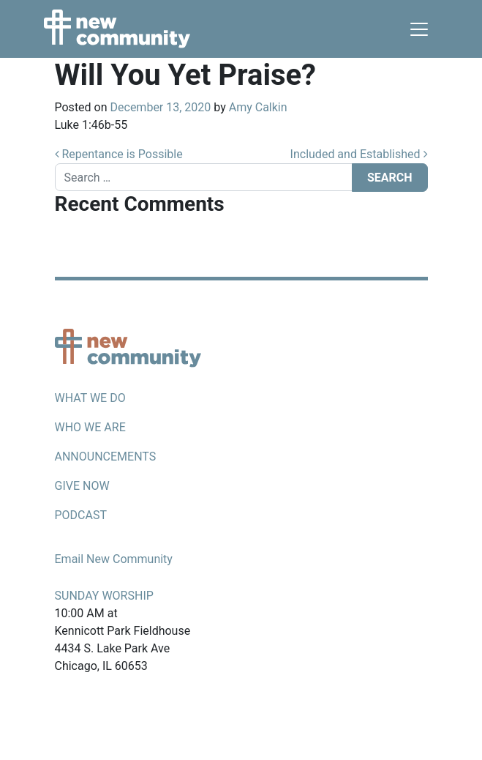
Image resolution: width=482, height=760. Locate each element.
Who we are (90, 427)
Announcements (106, 456)
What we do (90, 398)
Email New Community (114, 559)
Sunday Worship (104, 596)
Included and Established (359, 154)
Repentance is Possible (119, 154)
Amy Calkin (258, 107)
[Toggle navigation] (419, 29)
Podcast (81, 515)
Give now (82, 486)
